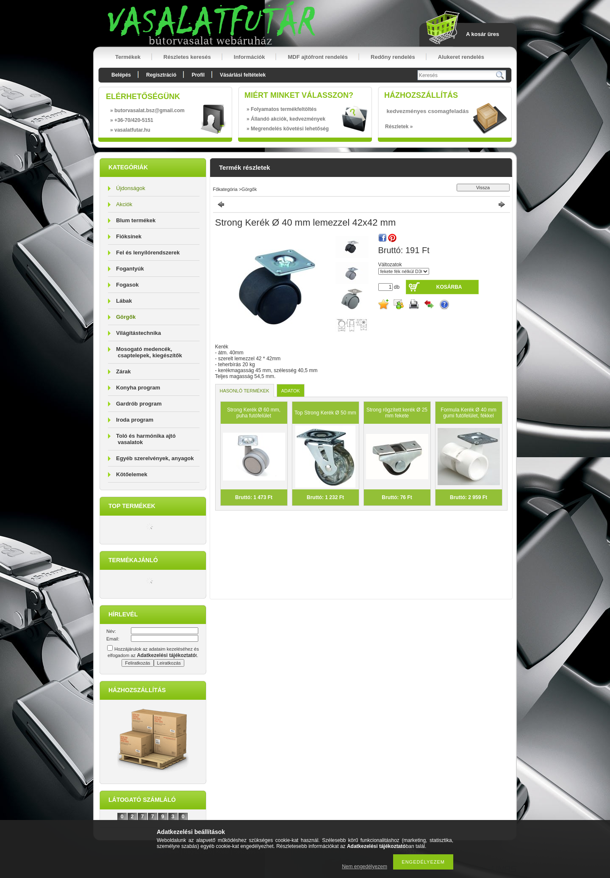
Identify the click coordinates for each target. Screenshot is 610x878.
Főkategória (225, 189)
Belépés (121, 75)
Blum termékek (135, 220)
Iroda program (134, 420)
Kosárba (449, 287)
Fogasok (127, 285)
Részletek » (399, 127)
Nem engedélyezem (364, 867)
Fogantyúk (130, 268)
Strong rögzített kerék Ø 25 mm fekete (396, 413)
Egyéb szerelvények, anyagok (155, 458)
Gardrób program (139, 403)
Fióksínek (128, 236)
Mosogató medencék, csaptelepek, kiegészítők (149, 352)
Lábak (124, 301)
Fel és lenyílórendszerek (148, 252)
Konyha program (138, 387)
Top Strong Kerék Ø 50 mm (325, 413)
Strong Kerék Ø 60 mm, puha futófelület (253, 413)
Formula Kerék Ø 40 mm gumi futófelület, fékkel (468, 413)
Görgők (126, 317)
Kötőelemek (131, 474)
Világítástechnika (138, 333)
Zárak (123, 371)
